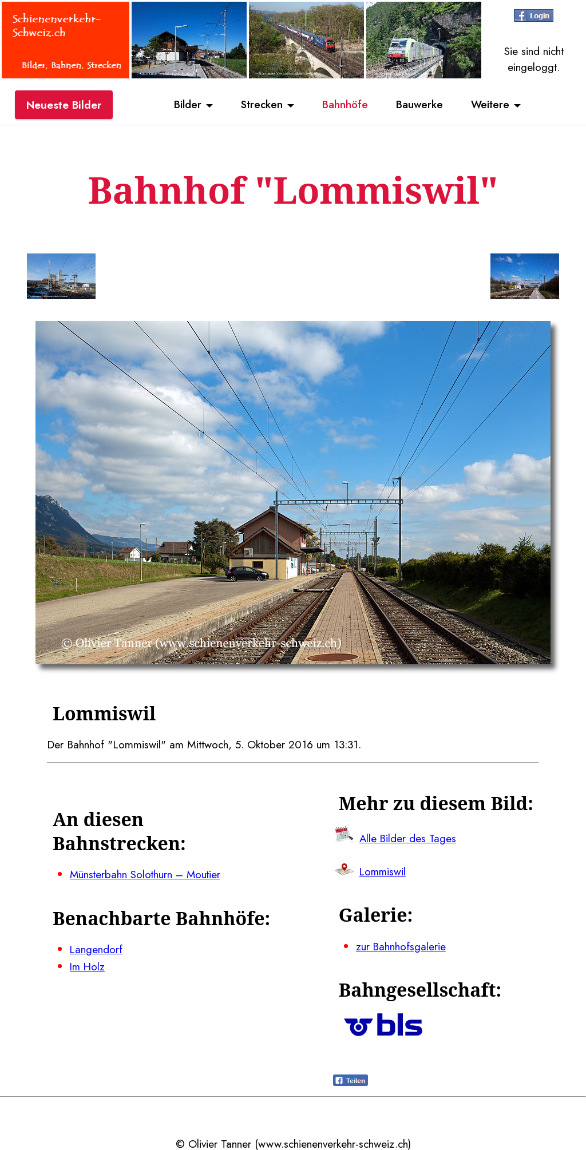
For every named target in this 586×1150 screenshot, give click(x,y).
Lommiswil (383, 871)
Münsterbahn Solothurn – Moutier (147, 874)
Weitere (492, 105)
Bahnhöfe (345, 105)
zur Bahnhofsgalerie (401, 945)
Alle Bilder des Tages (408, 838)
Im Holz (88, 965)
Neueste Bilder (63, 105)
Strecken (260, 105)
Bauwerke (420, 105)
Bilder (186, 105)
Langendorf (96, 949)
